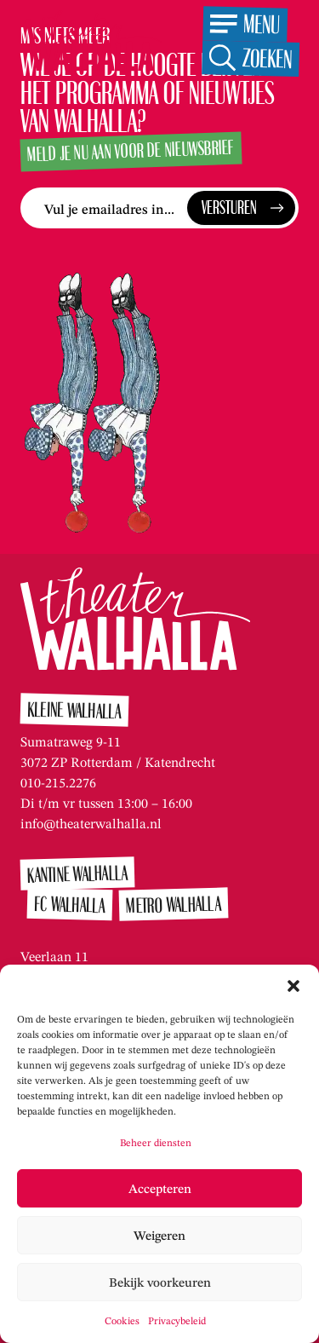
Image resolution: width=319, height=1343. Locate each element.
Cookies (122, 1320)
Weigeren (159, 1235)
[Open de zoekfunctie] (250, 58)
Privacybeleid (177, 1320)
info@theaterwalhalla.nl (91, 823)
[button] (293, 985)
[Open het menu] (245, 24)
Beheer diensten (155, 1142)
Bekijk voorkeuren (160, 1282)
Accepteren (159, 1188)
